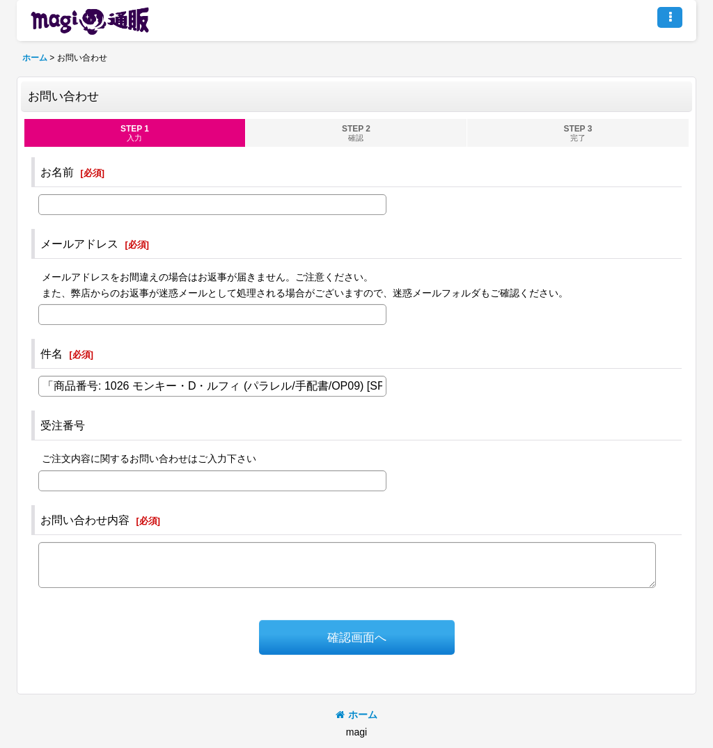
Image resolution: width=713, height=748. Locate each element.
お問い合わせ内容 (85, 520)
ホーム (356, 714)
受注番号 (62, 425)
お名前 (57, 172)
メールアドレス (79, 243)
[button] (669, 17)
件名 (51, 353)
